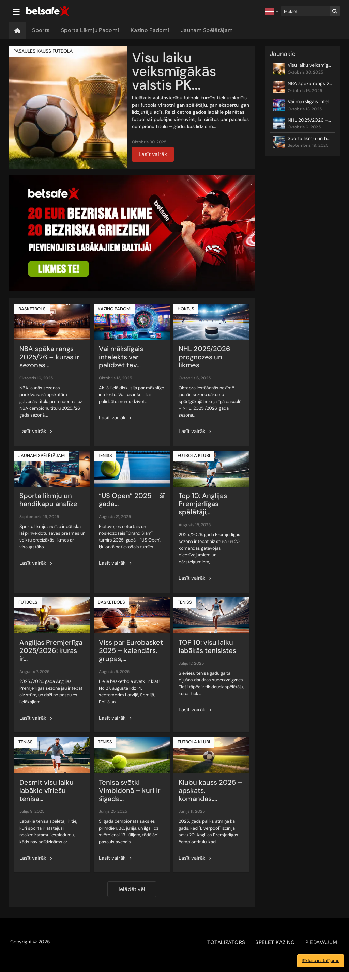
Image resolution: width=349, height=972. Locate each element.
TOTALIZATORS (226, 942)
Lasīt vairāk (153, 154)
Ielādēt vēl (132, 889)
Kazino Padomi (150, 30)
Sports (40, 30)
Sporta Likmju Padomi (90, 30)
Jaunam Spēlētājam (207, 30)
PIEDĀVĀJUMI (322, 942)
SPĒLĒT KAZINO (275, 942)
